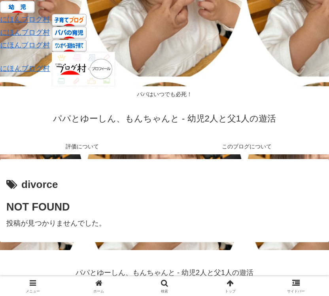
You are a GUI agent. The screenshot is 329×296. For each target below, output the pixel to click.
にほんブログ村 (25, 19)
